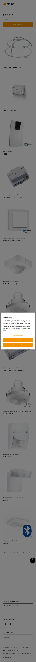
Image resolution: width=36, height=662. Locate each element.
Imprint (24, 328)
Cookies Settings (17, 335)
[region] (18, 331)
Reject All (18, 340)
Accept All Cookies (18, 345)
